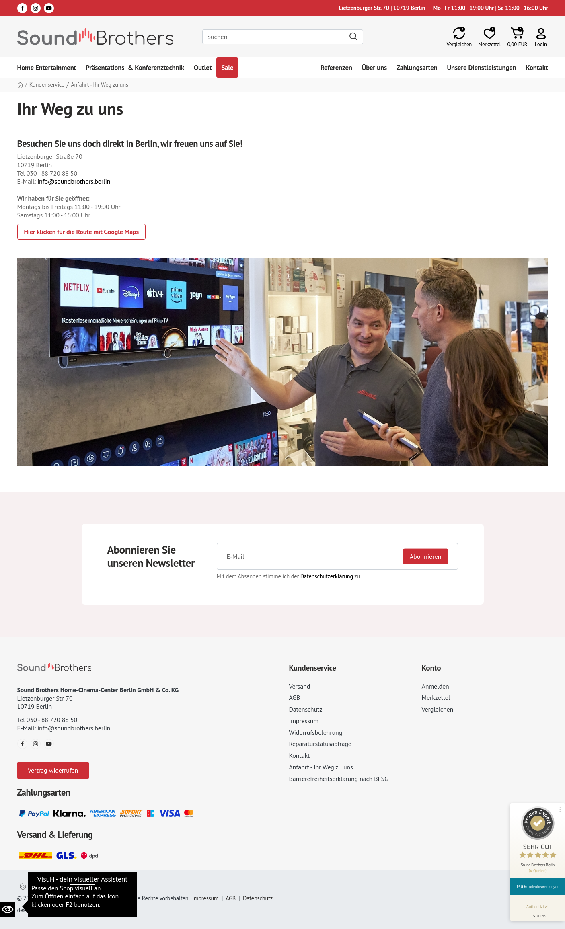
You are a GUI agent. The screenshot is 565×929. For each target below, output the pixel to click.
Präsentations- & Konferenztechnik (135, 67)
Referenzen (336, 67)
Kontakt (537, 67)
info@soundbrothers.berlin (73, 181)
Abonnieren (426, 556)
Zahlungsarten (417, 67)
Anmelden (435, 686)
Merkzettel (436, 697)
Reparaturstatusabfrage (320, 744)
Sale (227, 67)
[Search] (282, 36)
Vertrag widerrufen (53, 770)
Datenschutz (306, 709)
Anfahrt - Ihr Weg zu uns (321, 767)
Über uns (374, 67)
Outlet (203, 67)
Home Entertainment (46, 67)
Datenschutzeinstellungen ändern (65, 886)
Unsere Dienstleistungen (481, 67)
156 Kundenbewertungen (537, 886)
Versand (299, 686)
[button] (541, 36)
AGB (294, 697)
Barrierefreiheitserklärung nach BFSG (338, 779)
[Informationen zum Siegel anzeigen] (538, 909)
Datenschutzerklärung (326, 576)
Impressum (304, 721)
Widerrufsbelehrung (315, 732)
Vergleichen (438, 709)
